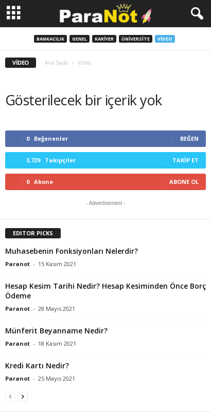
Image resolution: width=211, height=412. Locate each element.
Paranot (17, 264)
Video (164, 38)
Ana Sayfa (56, 62)
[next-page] (22, 396)
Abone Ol (184, 181)
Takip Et (185, 160)
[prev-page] (10, 396)
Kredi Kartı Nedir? (37, 365)
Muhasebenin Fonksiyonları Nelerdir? (71, 251)
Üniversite (135, 38)
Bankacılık (50, 38)
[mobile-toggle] (13, 13)
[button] (195, 14)
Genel (79, 38)
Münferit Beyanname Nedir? (56, 330)
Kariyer (104, 38)
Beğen (189, 138)
